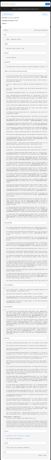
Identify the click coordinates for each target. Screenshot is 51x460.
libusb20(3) (9, 435)
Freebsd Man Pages (7, 14)
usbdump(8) (27, 435)
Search (47, 4)
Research (45, 14)
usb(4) (14, 435)
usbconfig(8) (20, 435)
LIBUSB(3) (6, 30)
